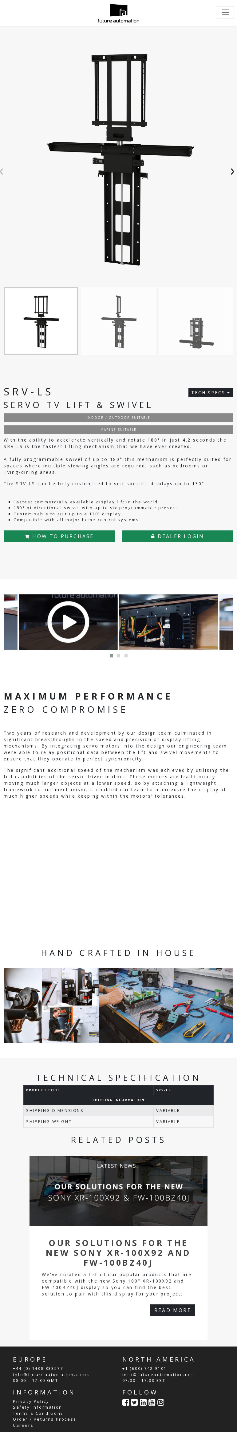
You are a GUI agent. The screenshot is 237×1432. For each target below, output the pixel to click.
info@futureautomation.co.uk (51, 1374)
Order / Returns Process (45, 1419)
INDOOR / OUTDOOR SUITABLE (118, 417)
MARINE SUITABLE (118, 429)
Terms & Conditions (38, 1413)
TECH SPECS (211, 392)
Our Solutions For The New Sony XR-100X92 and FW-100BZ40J (118, 1252)
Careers (23, 1425)
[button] (111, 656)
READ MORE (172, 1310)
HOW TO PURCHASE (59, 536)
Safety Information (37, 1407)
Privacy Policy (31, 1401)
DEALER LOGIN (177, 536)
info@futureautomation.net (158, 1374)
